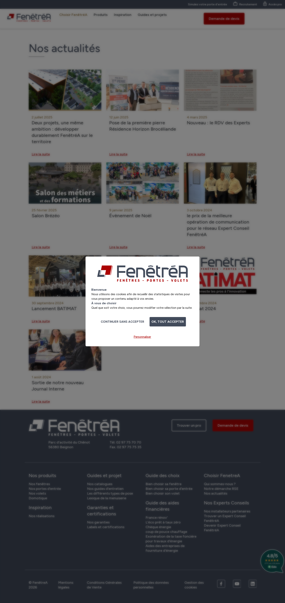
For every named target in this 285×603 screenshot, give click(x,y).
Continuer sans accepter (122, 321)
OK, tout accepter (167, 321)
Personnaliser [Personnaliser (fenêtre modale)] (142, 337)
